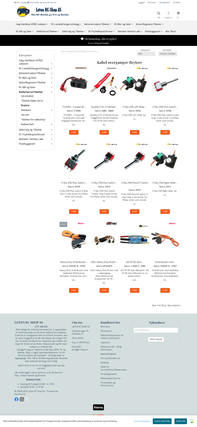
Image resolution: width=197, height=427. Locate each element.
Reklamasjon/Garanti (110, 378)
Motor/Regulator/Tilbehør (32, 82)
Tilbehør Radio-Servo (32, 100)
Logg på (141, 2)
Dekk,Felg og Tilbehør (30, 129)
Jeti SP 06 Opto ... (134, 262)
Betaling (104, 362)
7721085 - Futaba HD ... (74, 106)
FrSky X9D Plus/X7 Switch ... (134, 184)
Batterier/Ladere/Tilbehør (32, 73)
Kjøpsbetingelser (108, 354)
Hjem (63, 51)
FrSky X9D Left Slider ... (135, 106)
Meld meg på (156, 339)
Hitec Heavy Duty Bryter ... (104, 262)
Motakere (26, 110)
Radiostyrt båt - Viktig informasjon (111, 348)
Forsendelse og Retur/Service (108, 384)
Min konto (152, 2)
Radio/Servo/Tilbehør (31, 92)
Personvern (106, 331)
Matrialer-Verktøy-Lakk (31, 139)
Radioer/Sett (27, 124)
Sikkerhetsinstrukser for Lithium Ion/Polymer (112, 337)
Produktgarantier (109, 374)
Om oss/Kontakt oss (110, 358)
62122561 (76, 347)
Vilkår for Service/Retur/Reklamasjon (113, 368)
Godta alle (180, 421)
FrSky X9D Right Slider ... (165, 182)
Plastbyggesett (27, 143)
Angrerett (105, 342)
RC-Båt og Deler (27, 87)
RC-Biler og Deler (28, 77)
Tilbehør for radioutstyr (33, 119)
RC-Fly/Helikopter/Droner (32, 134)
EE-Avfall (176, 2)
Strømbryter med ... (165, 262)
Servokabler (27, 96)
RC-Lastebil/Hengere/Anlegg (34, 68)
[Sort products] (167, 54)
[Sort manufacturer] (146, 54)
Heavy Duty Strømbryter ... (74, 262)
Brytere (25, 105)
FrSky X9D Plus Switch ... (165, 106)
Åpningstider (164, 2)
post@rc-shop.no (80, 349)
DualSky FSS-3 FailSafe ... (104, 106)
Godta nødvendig (162, 421)
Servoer (25, 114)
